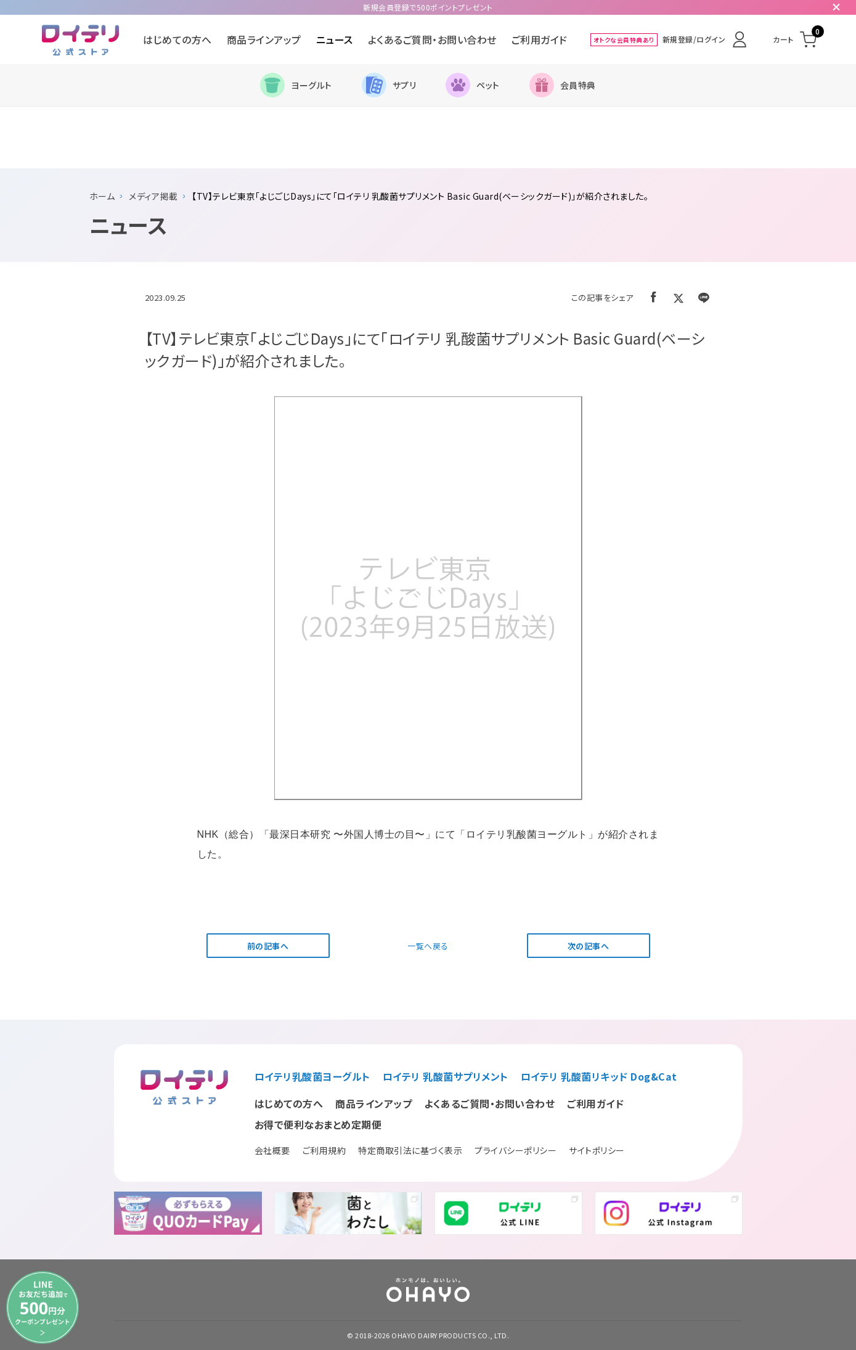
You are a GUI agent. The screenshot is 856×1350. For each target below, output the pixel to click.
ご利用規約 (324, 1150)
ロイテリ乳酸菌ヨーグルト (312, 1076)
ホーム (102, 196)
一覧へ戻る (428, 946)
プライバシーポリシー (515, 1150)
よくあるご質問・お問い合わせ (432, 39)
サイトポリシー (597, 1150)
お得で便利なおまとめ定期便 (318, 1124)
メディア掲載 (153, 196)
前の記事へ (268, 946)
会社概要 (272, 1150)
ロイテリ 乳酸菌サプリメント (445, 1076)
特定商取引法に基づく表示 (410, 1150)
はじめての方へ (177, 39)
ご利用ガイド (540, 39)
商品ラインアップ (264, 39)
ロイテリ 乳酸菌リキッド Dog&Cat (599, 1076)
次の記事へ (588, 946)
